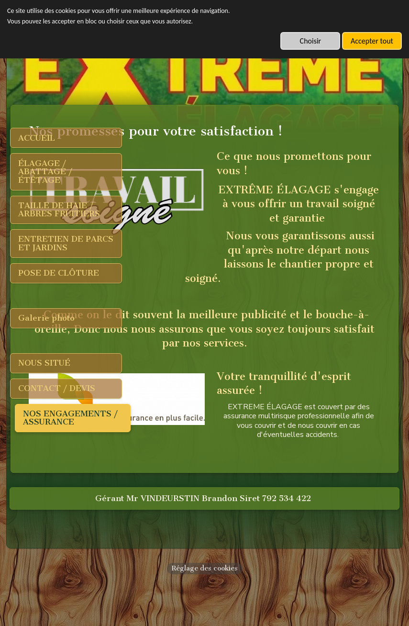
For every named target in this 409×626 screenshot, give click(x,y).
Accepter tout (372, 40)
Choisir (310, 40)
